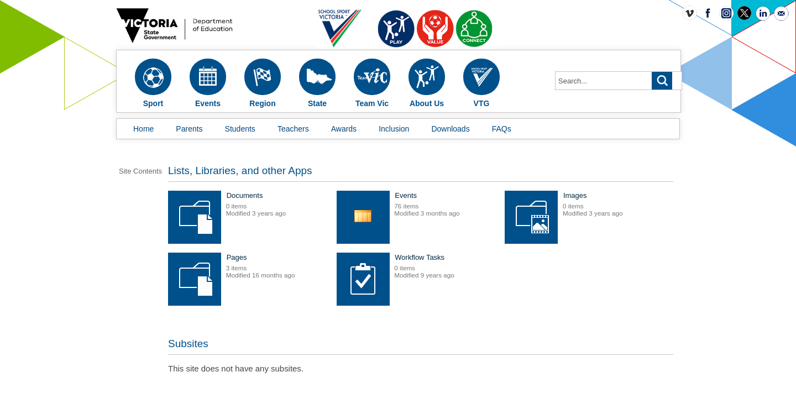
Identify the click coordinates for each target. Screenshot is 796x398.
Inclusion (394, 128)
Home (143, 128)
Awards (344, 128)
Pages (474, 265)
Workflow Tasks (321, 327)
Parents (189, 128)
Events (475, 203)
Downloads (450, 128)
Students (240, 128)
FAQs (501, 128)
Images (308, 265)
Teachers (293, 128)
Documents (314, 203)
